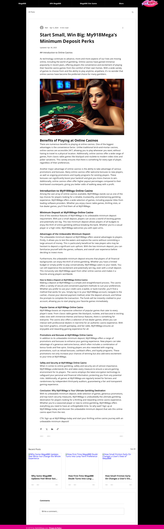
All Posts (31, 12)
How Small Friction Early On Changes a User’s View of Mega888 (118, 477)
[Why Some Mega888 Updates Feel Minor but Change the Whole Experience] (45, 462)
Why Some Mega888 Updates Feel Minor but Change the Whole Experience (43, 477)
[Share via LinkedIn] (52, 429)
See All (133, 449)
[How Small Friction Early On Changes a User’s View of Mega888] (118, 462)
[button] (88, 3)
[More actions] (122, 27)
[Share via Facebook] (41, 429)
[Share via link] (58, 429)
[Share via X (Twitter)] (46, 429)
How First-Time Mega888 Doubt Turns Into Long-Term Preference (81, 477)
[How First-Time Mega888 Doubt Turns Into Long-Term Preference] (82, 462)
